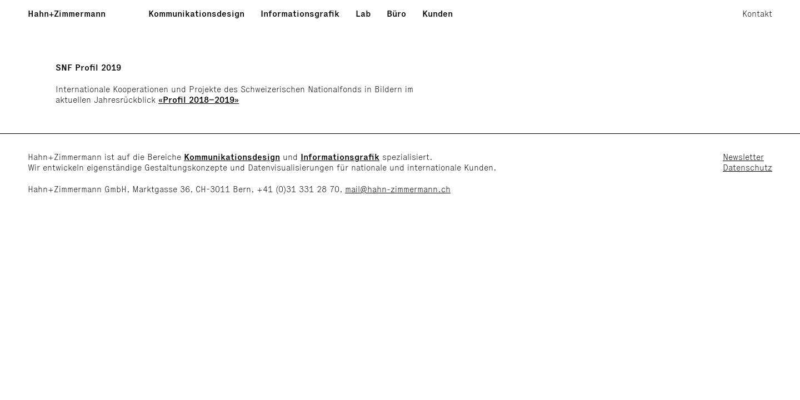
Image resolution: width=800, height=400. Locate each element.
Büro (396, 13)
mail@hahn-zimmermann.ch (398, 189)
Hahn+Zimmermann (67, 13)
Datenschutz (747, 167)
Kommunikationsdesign (196, 13)
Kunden (437, 13)
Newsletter (743, 157)
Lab (363, 13)
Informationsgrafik (300, 13)
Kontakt (757, 13)
